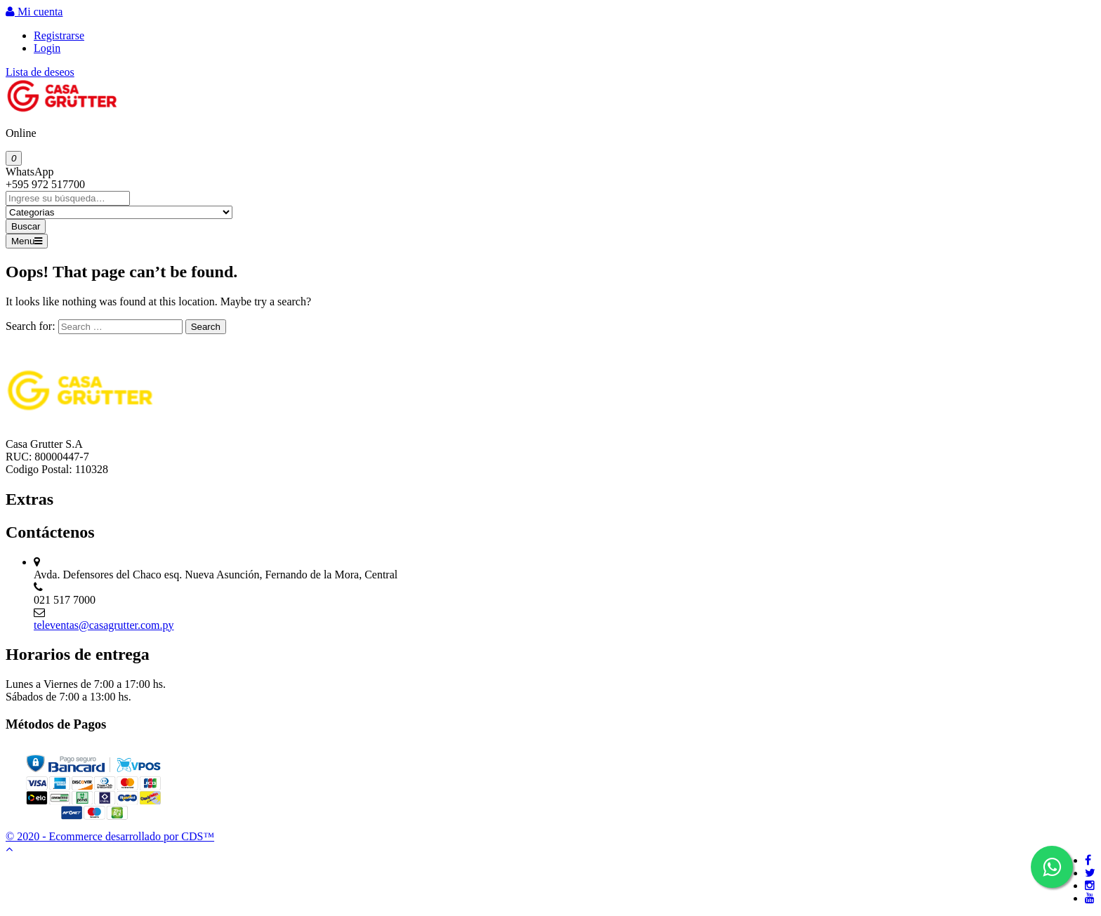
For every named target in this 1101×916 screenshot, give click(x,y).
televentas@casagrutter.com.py (104, 625)
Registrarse (59, 35)
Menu (26, 241)
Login (47, 48)
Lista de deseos (40, 72)
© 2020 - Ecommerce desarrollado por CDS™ (110, 836)
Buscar (25, 226)
